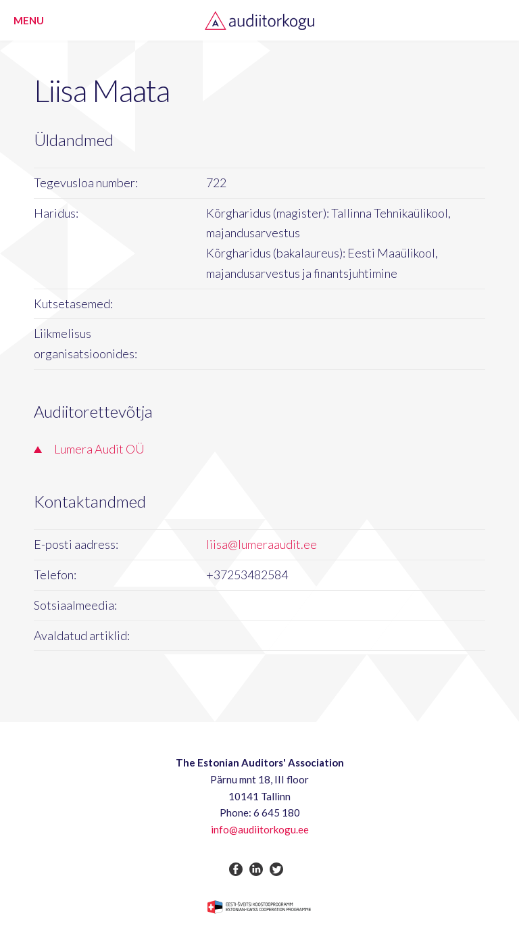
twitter (276, 869)
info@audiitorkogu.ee (260, 829)
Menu (29, 20)
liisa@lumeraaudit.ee (261, 544)
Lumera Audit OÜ (99, 448)
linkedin (256, 869)
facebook (236, 869)
